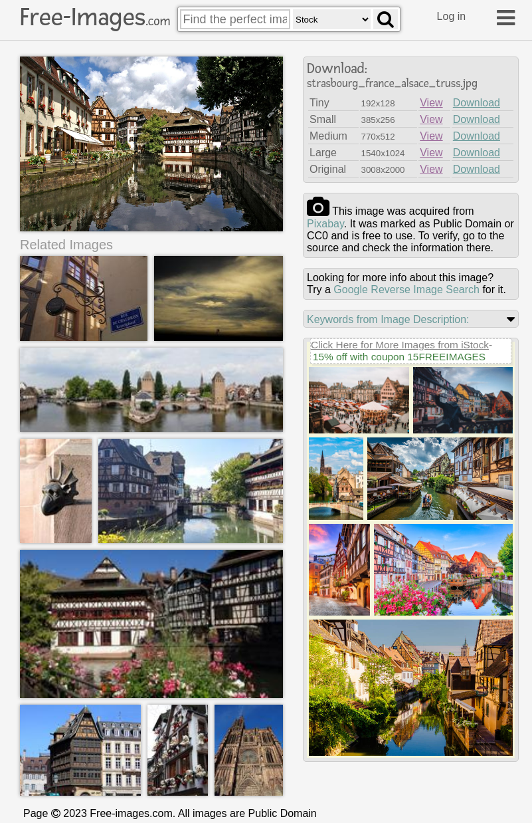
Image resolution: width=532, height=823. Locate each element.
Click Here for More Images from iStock (400, 344)
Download (476, 102)
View (431, 102)
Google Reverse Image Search (406, 289)
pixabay (325, 223)
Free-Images (95, 17)
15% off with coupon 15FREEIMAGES (399, 356)
